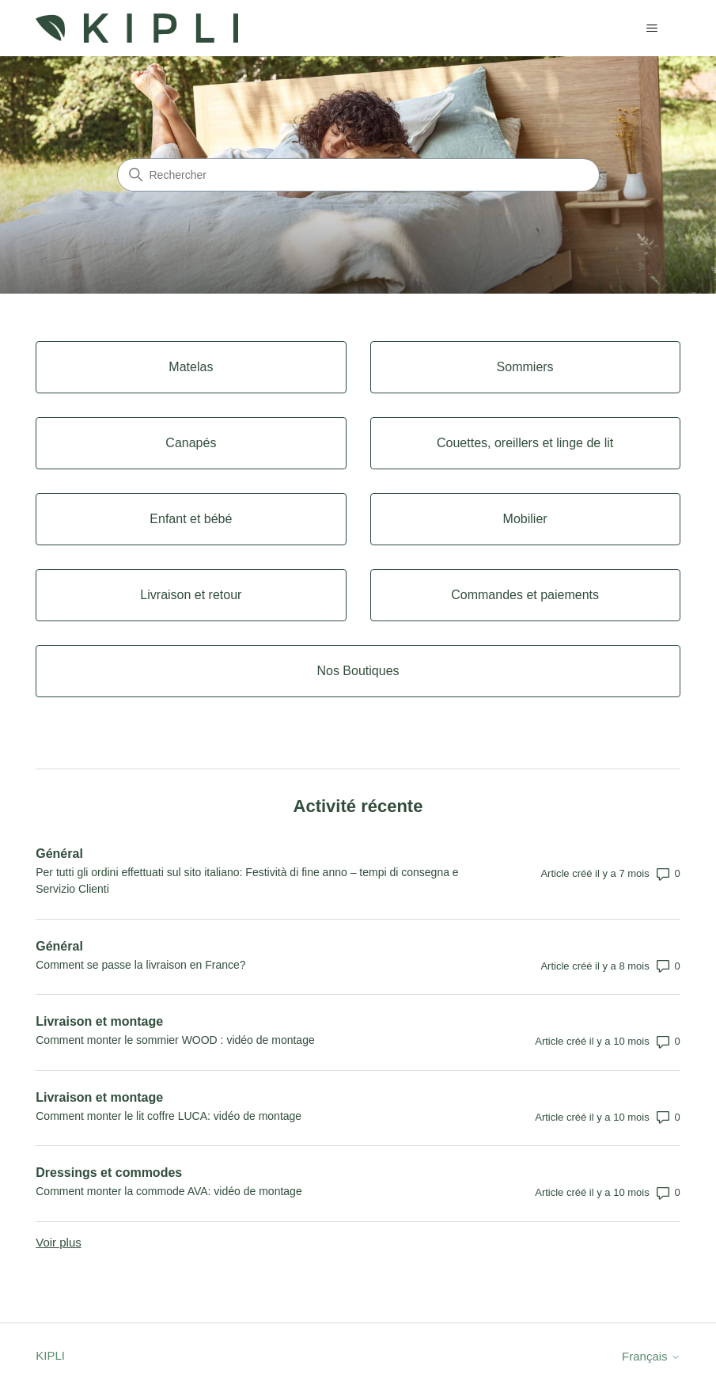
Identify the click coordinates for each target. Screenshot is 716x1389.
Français (651, 1356)
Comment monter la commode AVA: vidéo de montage (168, 1191)
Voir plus (58, 1242)
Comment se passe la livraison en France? (140, 964)
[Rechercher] (358, 175)
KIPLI (50, 1355)
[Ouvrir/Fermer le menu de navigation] (652, 28)
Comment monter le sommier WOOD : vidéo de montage (175, 1040)
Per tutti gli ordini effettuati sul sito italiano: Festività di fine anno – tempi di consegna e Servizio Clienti (247, 880)
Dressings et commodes (109, 1172)
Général (59, 853)
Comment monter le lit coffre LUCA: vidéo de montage (168, 1116)
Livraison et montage (99, 1021)
